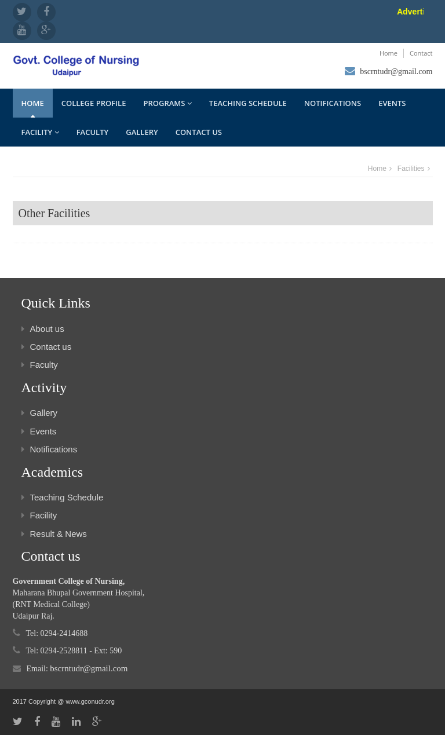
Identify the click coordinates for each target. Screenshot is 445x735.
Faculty (92, 132)
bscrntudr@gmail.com (396, 71)
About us (42, 329)
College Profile (93, 103)
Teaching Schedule (248, 103)
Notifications (332, 103)
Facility (40, 132)
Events (392, 103)
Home (388, 53)
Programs (167, 103)
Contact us (199, 132)
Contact (421, 53)
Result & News (54, 534)
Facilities (411, 168)
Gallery (142, 132)
